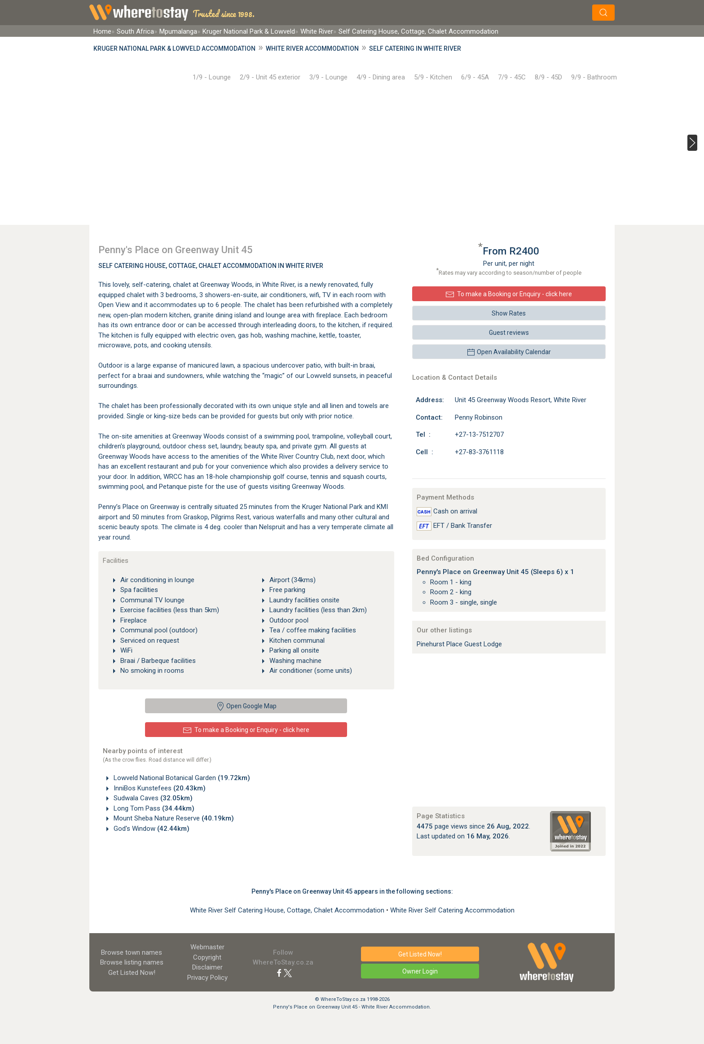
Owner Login (420, 971)
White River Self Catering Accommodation (452, 910)
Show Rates (509, 313)
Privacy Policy (207, 978)
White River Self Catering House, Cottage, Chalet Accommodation (288, 910)
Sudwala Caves (152, 798)
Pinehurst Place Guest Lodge (459, 644)
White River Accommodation (312, 48)
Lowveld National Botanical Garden (181, 778)
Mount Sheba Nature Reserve (173, 818)
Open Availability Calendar (508, 352)
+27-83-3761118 (479, 452)
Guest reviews (509, 332)
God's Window (150, 829)
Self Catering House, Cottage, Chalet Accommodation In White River (210, 265)
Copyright (207, 957)
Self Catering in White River (415, 48)
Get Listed (131, 973)
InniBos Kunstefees (159, 788)
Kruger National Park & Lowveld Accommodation (174, 48)
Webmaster (207, 947)
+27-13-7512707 (479, 434)
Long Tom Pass (153, 808)
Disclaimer (207, 967)
